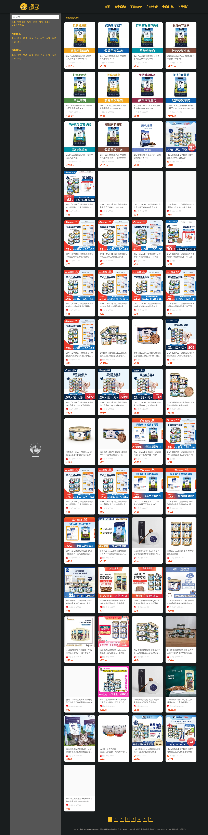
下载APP (136, 6)
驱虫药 (47, 22)
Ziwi (77, 18)
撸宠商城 (120, 6)
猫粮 (29, 22)
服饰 (14, 42)
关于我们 (184, 6)
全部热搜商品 (18, 25)
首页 (107, 6)
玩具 (25, 38)
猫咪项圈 (21, 22)
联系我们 (183, 829)
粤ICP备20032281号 (127, 829)
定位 (35, 22)
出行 (19, 58)
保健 (37, 38)
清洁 (31, 38)
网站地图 (174, 829)
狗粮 (41, 22)
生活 (48, 38)
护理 (42, 38)
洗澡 (54, 38)
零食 (19, 38)
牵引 (19, 42)
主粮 (14, 38)
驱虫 (14, 22)
